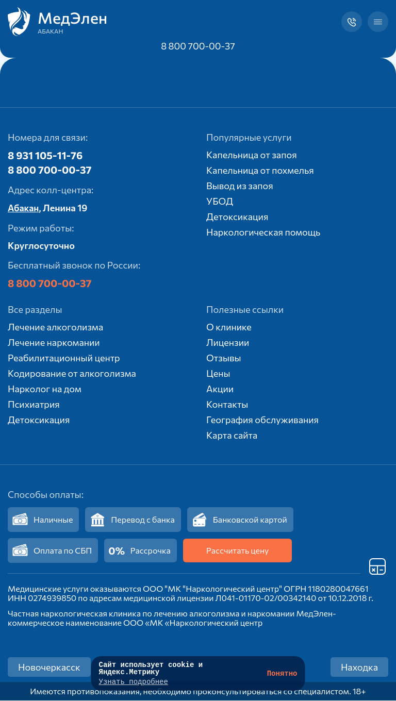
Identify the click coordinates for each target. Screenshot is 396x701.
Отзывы (223, 358)
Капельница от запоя (251, 154)
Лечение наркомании (54, 342)
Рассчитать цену (237, 551)
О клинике (229, 327)
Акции (220, 389)
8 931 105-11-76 (45, 155)
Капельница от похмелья (260, 170)
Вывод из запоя (239, 185)
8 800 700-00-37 (198, 46)
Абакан (24, 208)
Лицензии (227, 342)
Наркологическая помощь (263, 232)
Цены (218, 373)
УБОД (219, 201)
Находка (359, 667)
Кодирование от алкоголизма (72, 373)
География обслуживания (262, 420)
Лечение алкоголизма (55, 327)
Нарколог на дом (44, 389)
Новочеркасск (49, 667)
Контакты (227, 404)
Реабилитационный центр (64, 358)
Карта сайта (231, 435)
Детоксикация (237, 216)
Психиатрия (34, 404)
